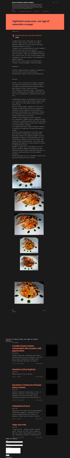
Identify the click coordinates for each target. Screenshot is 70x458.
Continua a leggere (39, 363)
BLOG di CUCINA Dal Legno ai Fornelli (23, 2)
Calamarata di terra (21, 406)
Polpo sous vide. (19, 424)
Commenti (9, 341)
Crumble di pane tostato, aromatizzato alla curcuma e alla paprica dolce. (26, 348)
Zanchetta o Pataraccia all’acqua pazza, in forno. (26, 386)
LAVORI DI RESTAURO (45, 11)
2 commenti (19, 376)
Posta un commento (20, 363)
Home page (14, 11)
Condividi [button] (44, 310)
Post (8, 340)
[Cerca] (54, 2)
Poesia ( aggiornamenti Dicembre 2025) (25, 11)
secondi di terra (36, 11)
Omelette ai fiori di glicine (24, 369)
